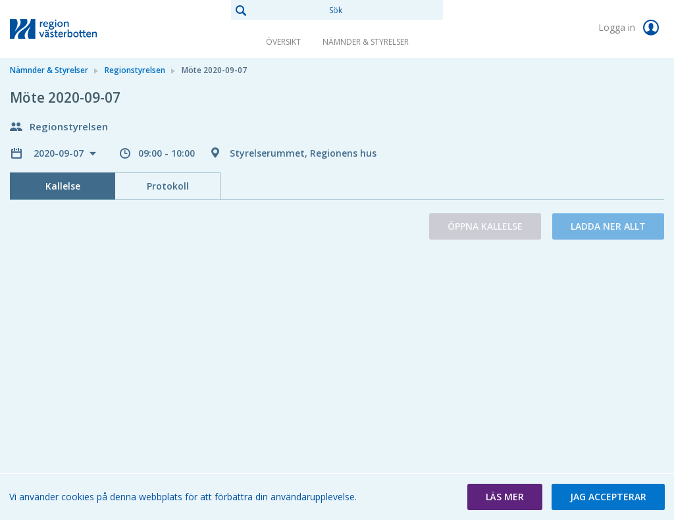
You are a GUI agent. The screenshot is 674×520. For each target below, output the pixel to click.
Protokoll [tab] (168, 186)
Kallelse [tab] (62, 186)
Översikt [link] (283, 41)
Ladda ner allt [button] (608, 226)
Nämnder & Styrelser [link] (366, 41)
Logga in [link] (631, 27)
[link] (76, 29)
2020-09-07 (60, 153)
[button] (504, 497)
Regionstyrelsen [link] (135, 70)
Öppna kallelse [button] (485, 226)
